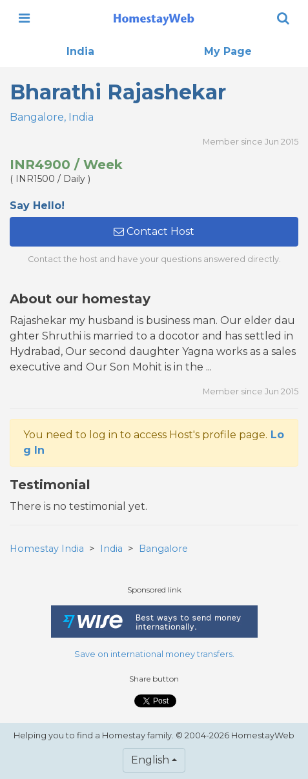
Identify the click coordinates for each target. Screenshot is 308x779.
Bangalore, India (52, 117)
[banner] (154, 18)
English (150, 760)
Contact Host (154, 231)
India (80, 51)
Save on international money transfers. (154, 654)
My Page (228, 51)
